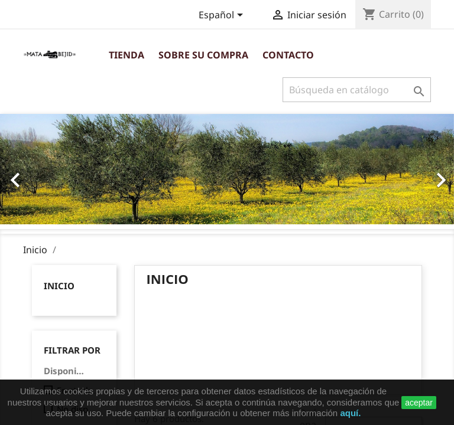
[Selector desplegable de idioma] (223, 16)
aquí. (350, 413)
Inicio (59, 286)
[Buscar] (357, 89)
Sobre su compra (203, 54)
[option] (227, 169)
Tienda (126, 54)
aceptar (419, 402)
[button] (34, 174)
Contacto (288, 54)
